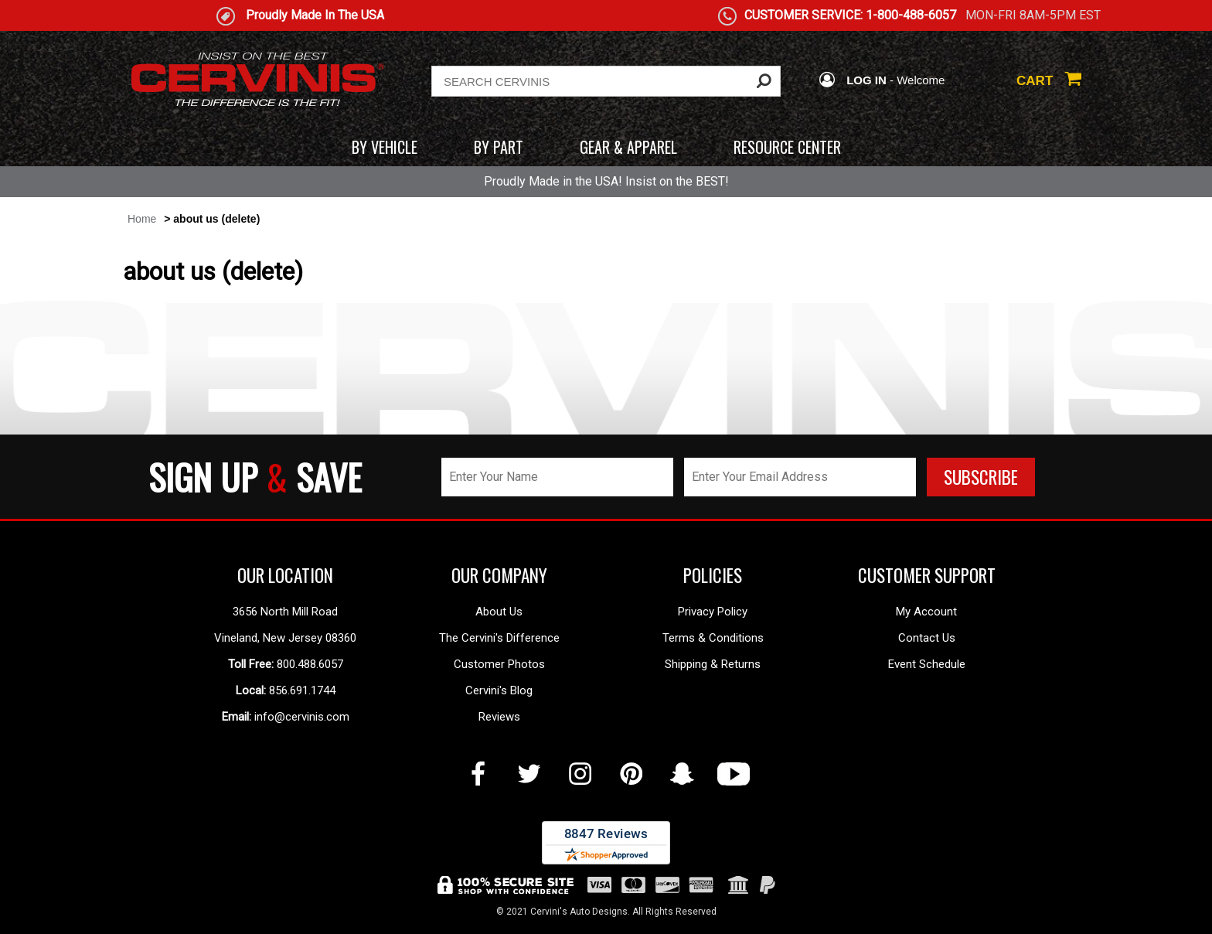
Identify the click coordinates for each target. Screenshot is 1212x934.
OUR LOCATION (285, 575)
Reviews (499, 717)
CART (1048, 80)
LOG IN (853, 80)
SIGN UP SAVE (255, 476)
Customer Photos (499, 664)
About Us (499, 612)
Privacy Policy (712, 612)
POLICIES (712, 575)
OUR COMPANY (499, 575)
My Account (926, 612)
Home (142, 219)
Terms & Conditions (713, 638)
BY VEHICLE (384, 147)
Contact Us (926, 638)
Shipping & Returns (713, 664)
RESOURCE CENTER (787, 147)
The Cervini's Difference (499, 638)
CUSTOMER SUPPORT (927, 575)
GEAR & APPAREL (628, 147)
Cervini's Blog (499, 690)
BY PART (498, 147)
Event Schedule (926, 664)
